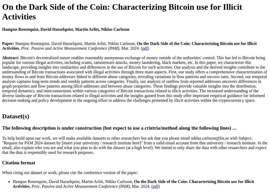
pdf (145, 48)
